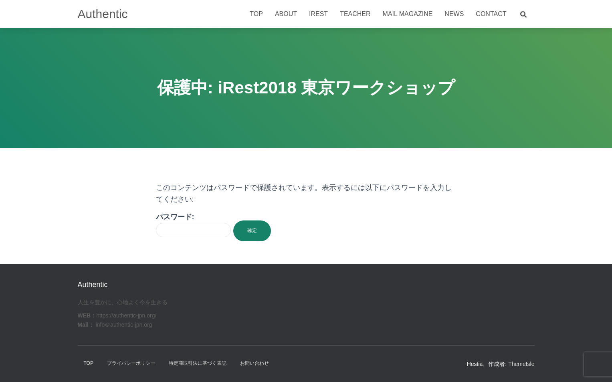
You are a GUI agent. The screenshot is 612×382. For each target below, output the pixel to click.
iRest (318, 13)
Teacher (355, 13)
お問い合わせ (254, 363)
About (286, 13)
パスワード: (193, 225)
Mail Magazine (408, 13)
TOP (88, 363)
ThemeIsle (521, 364)
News (454, 13)
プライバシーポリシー (131, 363)
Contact (491, 13)
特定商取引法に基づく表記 (197, 363)
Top (256, 13)
